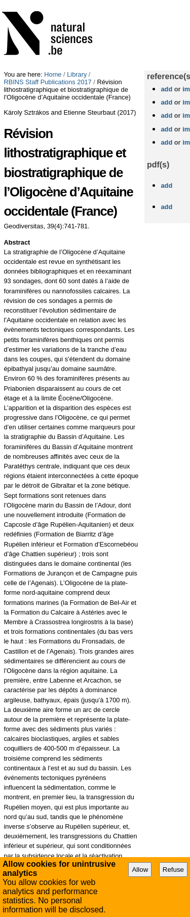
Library (77, 74)
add (166, 89)
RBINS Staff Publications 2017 (47, 82)
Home (52, 74)
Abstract (17, 242)
